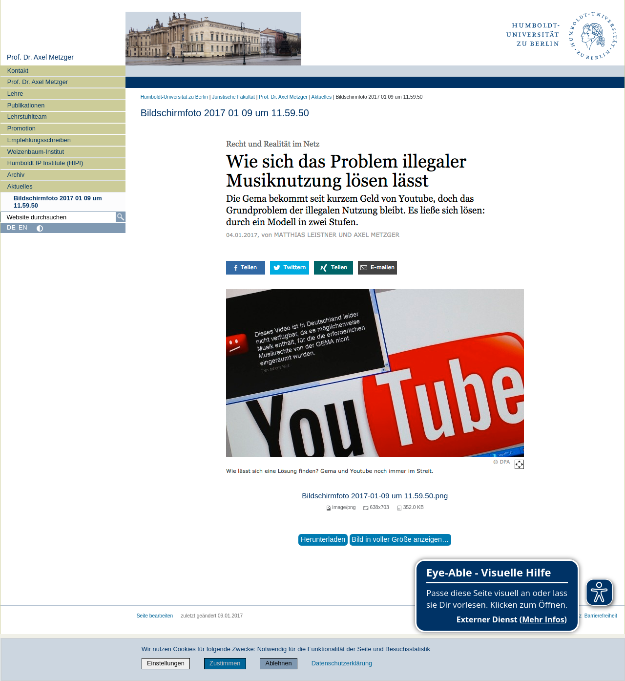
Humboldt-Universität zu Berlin (174, 97)
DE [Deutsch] (11, 227)
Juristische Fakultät (233, 97)
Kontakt (17, 70)
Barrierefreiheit (600, 615)
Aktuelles (20, 186)
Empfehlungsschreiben (39, 140)
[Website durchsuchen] (62, 217)
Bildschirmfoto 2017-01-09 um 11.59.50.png (375, 495)
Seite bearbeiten (155, 615)
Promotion (21, 128)
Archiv (16, 174)
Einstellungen (166, 663)
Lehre (15, 93)
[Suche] (120, 217)
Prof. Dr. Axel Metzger (40, 57)
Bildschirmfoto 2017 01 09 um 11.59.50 (58, 201)
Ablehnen (279, 663)
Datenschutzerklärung (342, 663)
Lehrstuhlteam (27, 116)
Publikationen (26, 105)
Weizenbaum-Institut (35, 151)
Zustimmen (224, 663)
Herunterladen (323, 539)
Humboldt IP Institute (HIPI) (45, 163)
